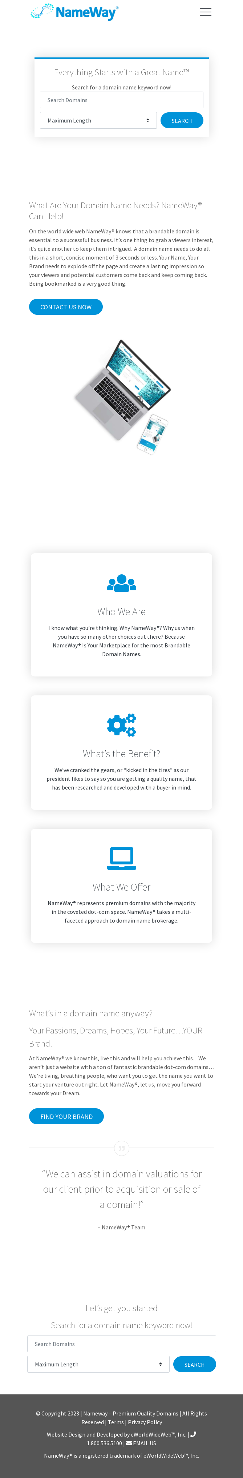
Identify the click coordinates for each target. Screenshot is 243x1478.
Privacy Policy (145, 1422)
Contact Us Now (66, 307)
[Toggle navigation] (205, 12)
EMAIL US (141, 1443)
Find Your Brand (66, 1116)
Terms (116, 1422)
